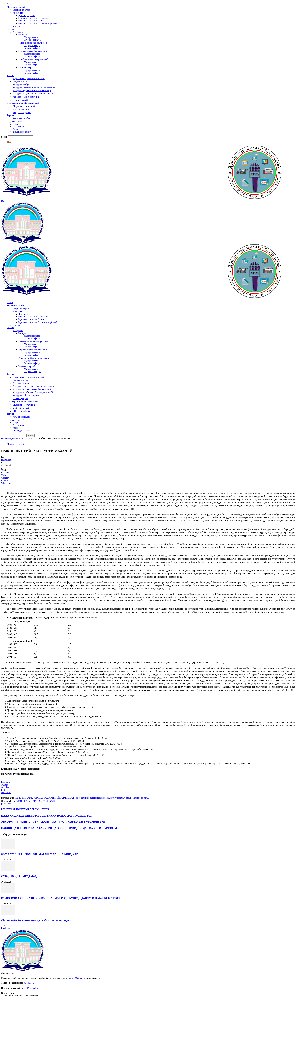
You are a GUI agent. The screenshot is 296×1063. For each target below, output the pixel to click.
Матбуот (22, 34)
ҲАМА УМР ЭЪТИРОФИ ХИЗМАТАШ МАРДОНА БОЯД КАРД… (41, 854)
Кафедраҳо (18, 32)
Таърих (16, 124)
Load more (6, 928)
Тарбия (10, 115)
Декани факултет (26, 15)
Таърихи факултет (21, 10)
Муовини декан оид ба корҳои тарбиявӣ (37, 23)
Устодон (17, 26)
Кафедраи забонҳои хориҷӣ (26, 97)
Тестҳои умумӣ (20, 100)
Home (4, 438)
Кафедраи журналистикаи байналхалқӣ (32, 90)
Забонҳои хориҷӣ (26, 67)
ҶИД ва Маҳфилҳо (22, 112)
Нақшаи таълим (20, 81)
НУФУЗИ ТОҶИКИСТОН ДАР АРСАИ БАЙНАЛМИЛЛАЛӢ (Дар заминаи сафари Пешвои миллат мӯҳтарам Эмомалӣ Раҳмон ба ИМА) (82, 798)
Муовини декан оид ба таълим (33, 18)
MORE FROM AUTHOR (36, 809)
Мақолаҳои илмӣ (21, 109)
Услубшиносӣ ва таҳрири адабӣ (33, 59)
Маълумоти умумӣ (16, 7)
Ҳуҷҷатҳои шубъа (21, 118)
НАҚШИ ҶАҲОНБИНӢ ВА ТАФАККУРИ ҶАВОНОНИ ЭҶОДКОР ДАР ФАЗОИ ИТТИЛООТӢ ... (60, 828)
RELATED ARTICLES (12, 809)
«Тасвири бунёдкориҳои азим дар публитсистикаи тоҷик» (36, 920)
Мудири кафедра (32, 37)
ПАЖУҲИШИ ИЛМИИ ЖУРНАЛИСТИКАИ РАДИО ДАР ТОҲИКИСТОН (46, 815)
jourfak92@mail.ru (77, 978)
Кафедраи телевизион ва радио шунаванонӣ (34, 87)
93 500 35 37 (30, 983)
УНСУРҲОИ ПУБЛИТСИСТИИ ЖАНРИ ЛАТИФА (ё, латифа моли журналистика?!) (53, 821)
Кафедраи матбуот (21, 84)
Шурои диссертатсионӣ (24, 106)
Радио (15, 129)
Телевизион (18, 126)
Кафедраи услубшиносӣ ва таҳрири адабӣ (33, 93)
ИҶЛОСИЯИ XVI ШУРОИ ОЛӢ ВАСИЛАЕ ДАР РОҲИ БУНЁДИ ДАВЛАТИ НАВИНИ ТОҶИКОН (61, 898)
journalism (6, 460)
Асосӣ (10, 4)
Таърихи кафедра (32, 40)
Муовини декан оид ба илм (31, 20)
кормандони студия (22, 132)
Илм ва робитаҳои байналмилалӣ (23, 103)
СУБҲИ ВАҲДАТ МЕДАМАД (19, 876)
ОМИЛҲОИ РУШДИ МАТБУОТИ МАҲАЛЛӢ (34, 801)
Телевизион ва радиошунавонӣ (33, 43)
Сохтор (10, 29)
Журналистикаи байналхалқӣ (32, 51)
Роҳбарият (18, 13)
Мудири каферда (32, 45)
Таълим (10, 75)
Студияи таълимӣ (15, 121)
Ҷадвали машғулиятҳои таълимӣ (29, 78)
